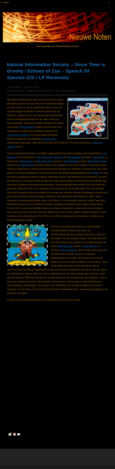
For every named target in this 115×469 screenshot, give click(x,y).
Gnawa (95, 173)
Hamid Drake (26, 165)
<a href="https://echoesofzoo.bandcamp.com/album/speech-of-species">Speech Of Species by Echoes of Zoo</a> (34, 396)
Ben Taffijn (15, 87)
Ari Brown (58, 157)
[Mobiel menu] (5, 2)
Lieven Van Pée (90, 246)
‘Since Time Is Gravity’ (18, 135)
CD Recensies (17, 91)
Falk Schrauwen (69, 250)
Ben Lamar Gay (44, 161)
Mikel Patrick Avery (97, 161)
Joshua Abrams (27, 127)
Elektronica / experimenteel (39, 91)
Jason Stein (98, 157)
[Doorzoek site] (109, 2)
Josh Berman (26, 161)
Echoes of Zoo (49, 139)
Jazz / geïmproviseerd (65, 91)
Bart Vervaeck (65, 246)
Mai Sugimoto (74, 157)
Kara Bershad (71, 161)
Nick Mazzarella (44, 157)
